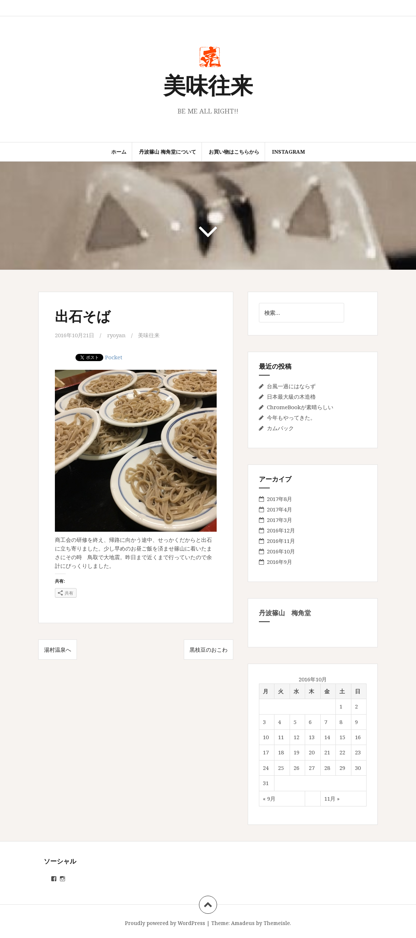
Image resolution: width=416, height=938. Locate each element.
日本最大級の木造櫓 (291, 396)
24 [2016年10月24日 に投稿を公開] (266, 767)
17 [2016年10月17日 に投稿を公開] (266, 752)
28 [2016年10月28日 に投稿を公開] (327, 767)
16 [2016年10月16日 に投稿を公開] (358, 737)
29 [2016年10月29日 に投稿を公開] (342, 767)
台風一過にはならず (291, 386)
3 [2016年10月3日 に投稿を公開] (264, 721)
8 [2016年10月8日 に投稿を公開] (340, 721)
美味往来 (208, 84)
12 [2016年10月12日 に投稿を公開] (296, 737)
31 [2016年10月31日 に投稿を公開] (266, 783)
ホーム (118, 151)
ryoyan (116, 335)
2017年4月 (279, 509)
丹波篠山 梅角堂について (167, 151)
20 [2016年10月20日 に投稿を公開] (312, 752)
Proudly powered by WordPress (165, 923)
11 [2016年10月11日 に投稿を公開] (281, 737)
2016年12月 (281, 530)
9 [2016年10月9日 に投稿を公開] (356, 721)
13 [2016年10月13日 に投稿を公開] (312, 737)
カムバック (280, 428)
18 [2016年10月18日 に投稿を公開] (281, 752)
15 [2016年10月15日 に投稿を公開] (342, 737)
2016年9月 (279, 561)
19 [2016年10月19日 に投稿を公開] (296, 752)
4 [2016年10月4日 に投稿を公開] (279, 721)
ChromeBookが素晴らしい (300, 407)
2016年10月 (281, 551)
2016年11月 (281, 540)
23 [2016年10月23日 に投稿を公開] (358, 752)
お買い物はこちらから (234, 151)
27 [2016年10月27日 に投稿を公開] (312, 767)
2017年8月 (279, 498)
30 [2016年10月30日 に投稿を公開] (358, 767)
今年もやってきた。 (291, 417)
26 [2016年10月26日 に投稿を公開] (296, 767)
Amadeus (243, 923)
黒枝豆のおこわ (209, 649)
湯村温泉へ (57, 649)
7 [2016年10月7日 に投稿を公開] (325, 721)
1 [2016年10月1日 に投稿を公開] (340, 706)
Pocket (113, 357)
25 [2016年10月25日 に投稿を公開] (281, 767)
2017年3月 (279, 519)
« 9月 (269, 798)
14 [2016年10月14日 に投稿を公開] (327, 737)
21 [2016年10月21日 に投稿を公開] (327, 752)
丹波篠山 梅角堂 (285, 612)
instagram (288, 151)
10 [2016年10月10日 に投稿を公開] (266, 737)
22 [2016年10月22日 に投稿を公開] (342, 752)
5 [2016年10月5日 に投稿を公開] (295, 721)
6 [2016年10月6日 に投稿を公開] (310, 721)
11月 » (331, 798)
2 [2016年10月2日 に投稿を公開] (356, 706)
